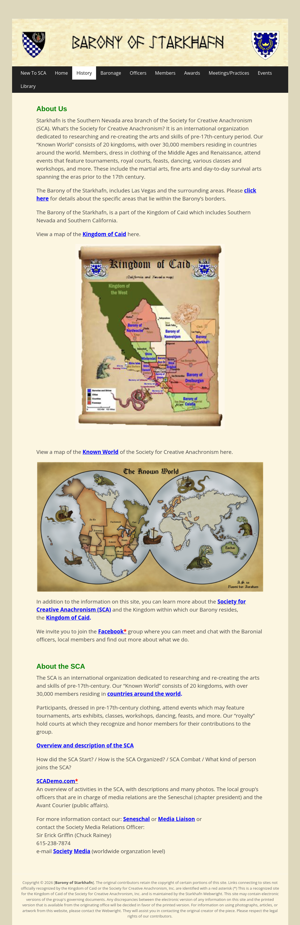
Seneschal (136, 818)
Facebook (111, 631)
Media (82, 851)
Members (165, 73)
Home (61, 73)
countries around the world (144, 693)
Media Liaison (176, 818)
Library (28, 86)
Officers (138, 73)
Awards (192, 73)
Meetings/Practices (229, 73)
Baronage (110, 73)
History (84, 73)
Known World (101, 451)
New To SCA (33, 73)
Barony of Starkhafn (74, 882)
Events (265, 73)
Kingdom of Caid (68, 617)
